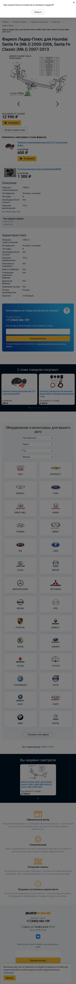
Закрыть (38, 12)
